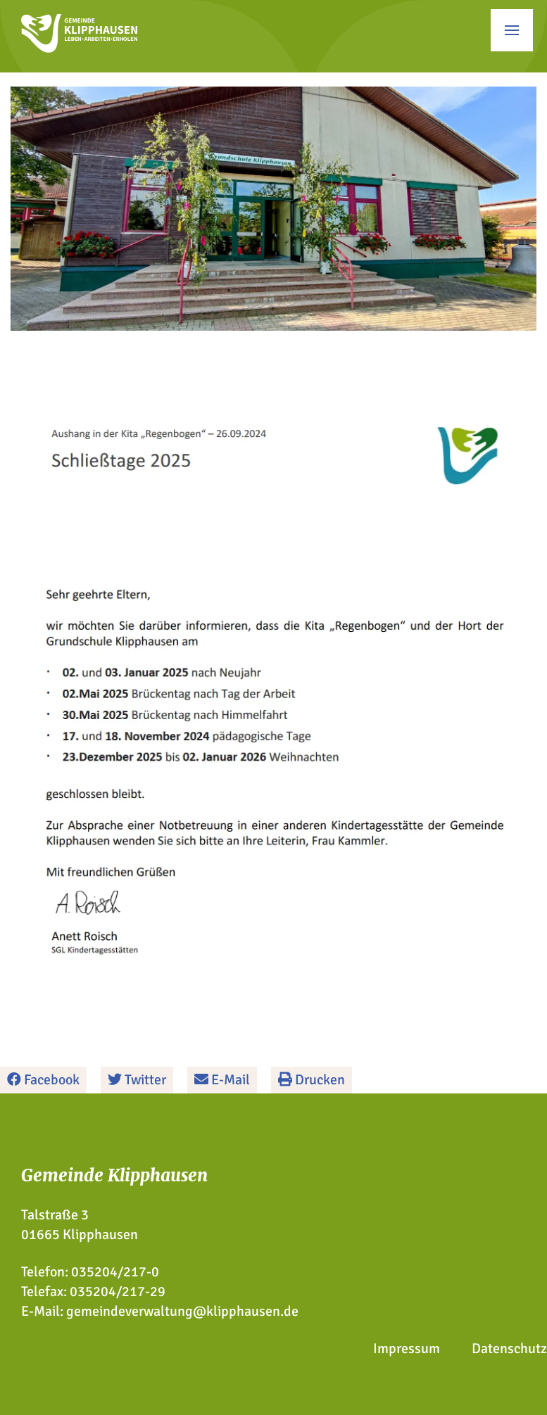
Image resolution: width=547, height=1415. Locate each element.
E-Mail (222, 1080)
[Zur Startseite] (79, 48)
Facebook (43, 1080)
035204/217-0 (115, 1272)
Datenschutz (509, 1348)
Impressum (406, 1348)
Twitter (137, 1080)
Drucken (311, 1080)
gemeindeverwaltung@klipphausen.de (182, 1311)
